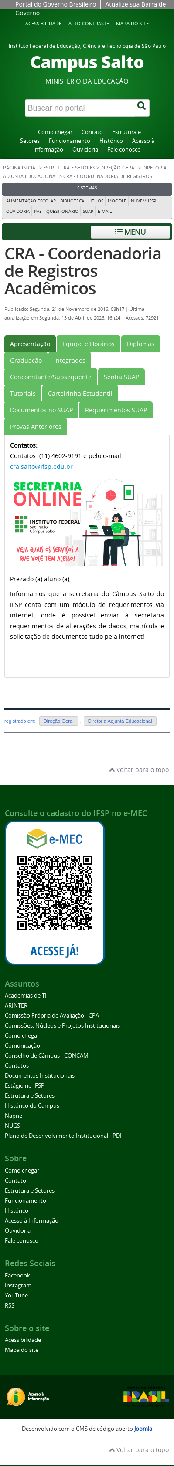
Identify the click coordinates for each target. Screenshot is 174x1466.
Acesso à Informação (31, 1220)
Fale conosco (124, 149)
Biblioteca (72, 201)
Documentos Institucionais (40, 1075)
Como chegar (55, 132)
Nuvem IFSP (143, 201)
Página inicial (20, 168)
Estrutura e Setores (69, 168)
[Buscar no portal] (80, 108)
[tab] (30, 343)
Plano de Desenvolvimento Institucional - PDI (63, 1135)
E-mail (105, 211)
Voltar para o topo (139, 769)
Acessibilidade (43, 23)
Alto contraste (88, 23)
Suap (88, 211)
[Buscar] (142, 108)
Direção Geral (118, 168)
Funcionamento (69, 141)
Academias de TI (26, 995)
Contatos (17, 1065)
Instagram (18, 1285)
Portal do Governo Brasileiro (55, 4)
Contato (92, 132)
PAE (38, 211)
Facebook (17, 1275)
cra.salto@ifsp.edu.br (41, 466)
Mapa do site (132, 23)
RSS (9, 1305)
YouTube (16, 1295)
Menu (130, 232)
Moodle (117, 201)
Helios (96, 201)
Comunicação (22, 1045)
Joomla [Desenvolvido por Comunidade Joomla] (143, 1428)
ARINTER (16, 1005)
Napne (13, 1115)
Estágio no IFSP (24, 1085)
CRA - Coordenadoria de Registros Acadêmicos (82, 270)
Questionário (62, 211)
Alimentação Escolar (31, 201)
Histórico (111, 141)
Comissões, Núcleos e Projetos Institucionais (62, 1025)
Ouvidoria (85, 149)
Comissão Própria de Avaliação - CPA (52, 1015)
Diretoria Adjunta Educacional (120, 721)
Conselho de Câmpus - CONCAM (47, 1055)
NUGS (12, 1125)
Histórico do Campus (32, 1105)
